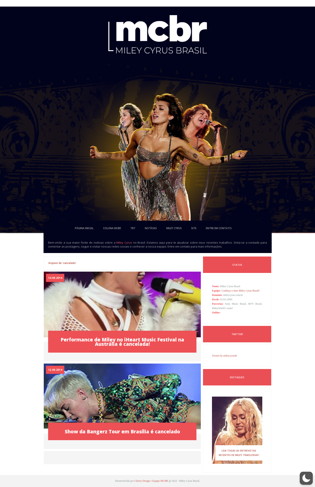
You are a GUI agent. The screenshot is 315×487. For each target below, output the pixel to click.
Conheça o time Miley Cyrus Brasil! (241, 290)
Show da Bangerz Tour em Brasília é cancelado (122, 431)
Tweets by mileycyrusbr (224, 355)
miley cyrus (174, 228)
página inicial (84, 228)
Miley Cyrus (124, 242)
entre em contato (219, 228)
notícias (151, 228)
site (193, 228)
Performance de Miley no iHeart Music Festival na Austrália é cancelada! (122, 341)
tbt (132, 228)
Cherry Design (142, 480)
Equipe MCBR (160, 480)
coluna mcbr (112, 228)
